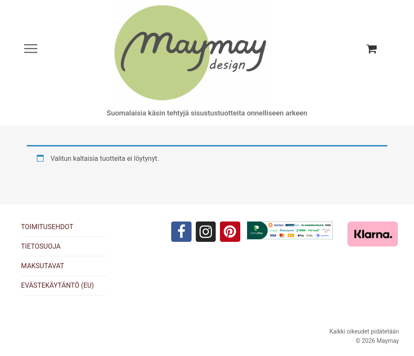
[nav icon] (30, 49)
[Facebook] (181, 231)
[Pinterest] (230, 231)
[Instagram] (206, 231)
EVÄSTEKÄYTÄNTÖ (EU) (57, 285)
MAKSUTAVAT (42, 266)
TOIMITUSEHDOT (47, 227)
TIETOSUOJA (41, 246)
